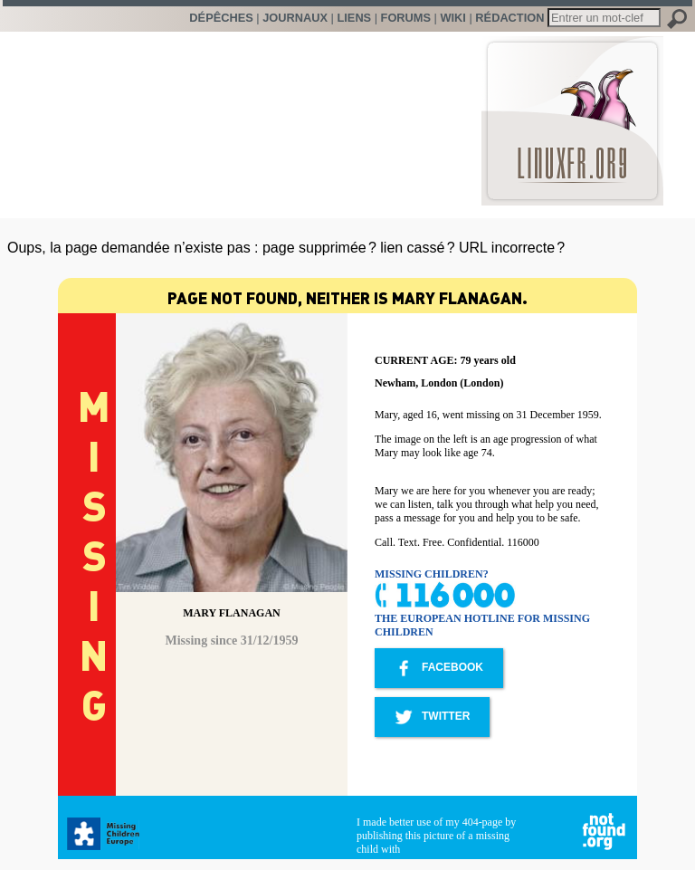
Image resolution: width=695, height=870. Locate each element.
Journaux (295, 17)
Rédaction (509, 17)
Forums (406, 17)
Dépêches (220, 17)
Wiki (452, 17)
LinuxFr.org (572, 112)
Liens (354, 17)
